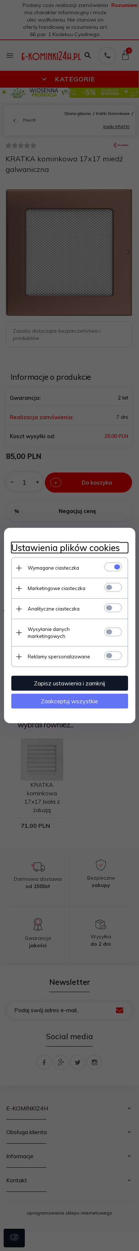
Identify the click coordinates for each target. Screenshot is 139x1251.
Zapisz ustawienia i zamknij (69, 683)
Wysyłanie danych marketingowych (49, 632)
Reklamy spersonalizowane (59, 656)
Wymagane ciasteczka (53, 568)
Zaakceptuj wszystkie (69, 701)
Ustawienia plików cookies (65, 548)
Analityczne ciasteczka (54, 609)
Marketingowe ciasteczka (56, 588)
